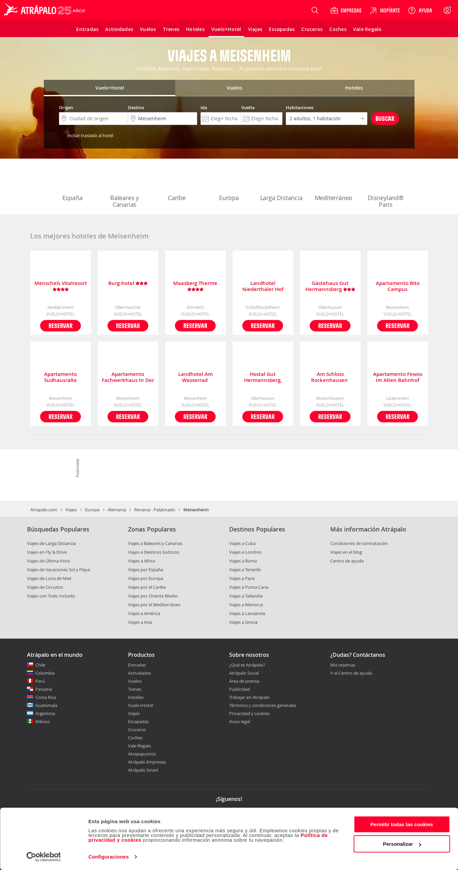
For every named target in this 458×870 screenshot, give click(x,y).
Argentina (45, 713)
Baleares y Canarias (124, 187)
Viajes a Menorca (246, 605)
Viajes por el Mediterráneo (154, 605)
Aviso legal (239, 721)
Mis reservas (342, 665)
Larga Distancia (281, 184)
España (72, 184)
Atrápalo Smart (143, 770)
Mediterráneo (334, 184)
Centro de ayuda (347, 561)
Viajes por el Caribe (147, 587)
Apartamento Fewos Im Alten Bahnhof (397, 377)
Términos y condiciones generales (262, 705)
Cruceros (137, 730)
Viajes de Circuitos (45, 587)
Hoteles (136, 697)
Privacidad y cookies (249, 713)
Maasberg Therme (195, 286)
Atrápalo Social (244, 673)
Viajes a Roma (243, 561)
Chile (40, 665)
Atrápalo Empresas (147, 762)
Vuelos (135, 681)
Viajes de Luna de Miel (49, 578)
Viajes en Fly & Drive (47, 552)
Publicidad (239, 689)
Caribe (176, 184)
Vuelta (248, 107)
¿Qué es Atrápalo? (247, 665)
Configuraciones (108, 857)
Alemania (117, 510)
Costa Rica (45, 697)
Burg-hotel (128, 283)
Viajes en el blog (346, 552)
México (42, 721)
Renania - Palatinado (154, 510)
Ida (204, 107)
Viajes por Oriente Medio (153, 596)
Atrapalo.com (43, 510)
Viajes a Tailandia (246, 596)
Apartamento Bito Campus (398, 286)
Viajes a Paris (242, 578)
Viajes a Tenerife (245, 570)
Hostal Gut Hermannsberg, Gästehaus (263, 377)
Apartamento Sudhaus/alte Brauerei (60, 377)
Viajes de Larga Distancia (51, 543)
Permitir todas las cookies (401, 824)
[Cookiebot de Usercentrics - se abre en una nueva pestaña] (43, 857)
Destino (136, 107)
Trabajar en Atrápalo (249, 697)
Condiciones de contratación (359, 543)
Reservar (60, 325)
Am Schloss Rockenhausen (330, 377)
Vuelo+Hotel (140, 705)
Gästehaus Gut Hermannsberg (330, 286)
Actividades (139, 673)
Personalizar (402, 844)
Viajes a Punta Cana (248, 587)
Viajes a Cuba (242, 543)
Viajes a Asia (140, 622)
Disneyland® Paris (386, 187)
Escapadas (138, 721)
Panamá (43, 689)
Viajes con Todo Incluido (51, 596)
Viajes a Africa (141, 561)
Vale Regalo (139, 746)
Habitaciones (299, 107)
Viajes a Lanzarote (247, 613)
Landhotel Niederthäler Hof (262, 286)
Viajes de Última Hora (48, 561)
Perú (40, 681)
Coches (135, 738)
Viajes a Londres (245, 552)
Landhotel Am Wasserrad (195, 377)
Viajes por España (145, 570)
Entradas (137, 665)
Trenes (134, 689)
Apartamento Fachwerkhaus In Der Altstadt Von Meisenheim (128, 377)
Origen (66, 107)
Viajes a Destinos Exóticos (153, 552)
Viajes (71, 510)
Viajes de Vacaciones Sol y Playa (58, 570)
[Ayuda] (420, 10)
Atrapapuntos (142, 754)
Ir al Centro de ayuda (351, 673)
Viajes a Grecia (243, 622)
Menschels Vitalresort (60, 286)
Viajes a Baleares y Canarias (155, 543)
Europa (229, 184)
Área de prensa (244, 681)
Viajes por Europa (145, 578)
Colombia (45, 673)
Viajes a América (144, 613)
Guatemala (46, 705)
